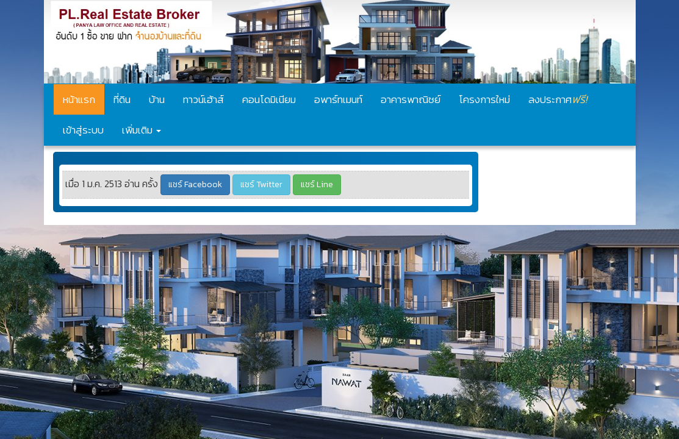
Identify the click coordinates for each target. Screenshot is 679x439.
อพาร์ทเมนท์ (338, 99)
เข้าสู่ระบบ (83, 130)
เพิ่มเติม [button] (141, 130)
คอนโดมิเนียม (269, 99)
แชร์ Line (317, 184)
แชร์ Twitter (261, 184)
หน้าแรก (79, 99)
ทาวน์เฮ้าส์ (203, 99)
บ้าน (157, 99)
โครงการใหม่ (484, 99)
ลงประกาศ (557, 99)
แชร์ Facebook (195, 184)
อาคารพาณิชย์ (410, 99)
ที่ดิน (122, 99)
